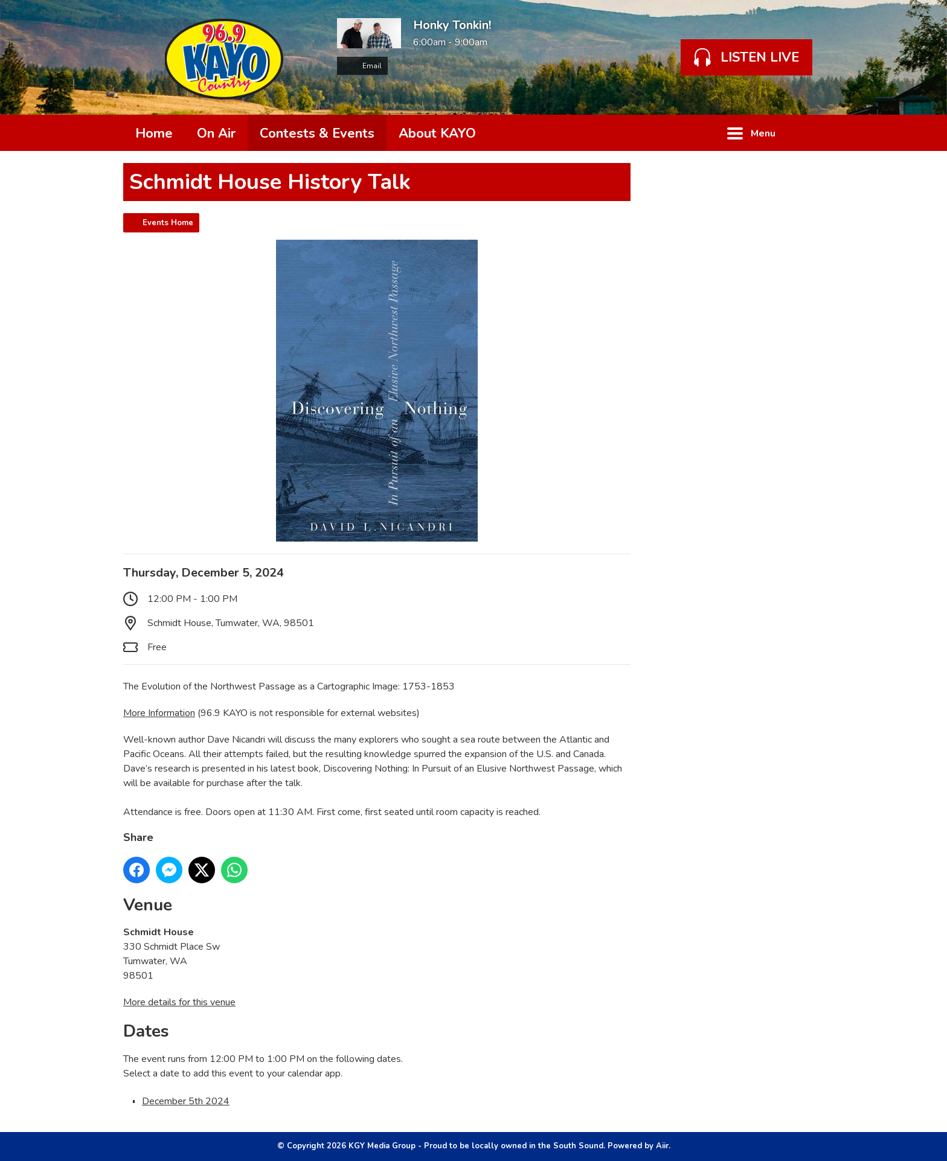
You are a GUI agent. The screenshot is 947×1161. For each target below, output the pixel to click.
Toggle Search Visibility (806, 133)
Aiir (662, 1145)
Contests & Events (317, 133)
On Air (216, 133)
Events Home (168, 222)
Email (362, 66)
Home (154, 133)
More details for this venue (179, 1002)
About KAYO (437, 133)
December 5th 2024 (186, 1101)
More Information (159, 713)
